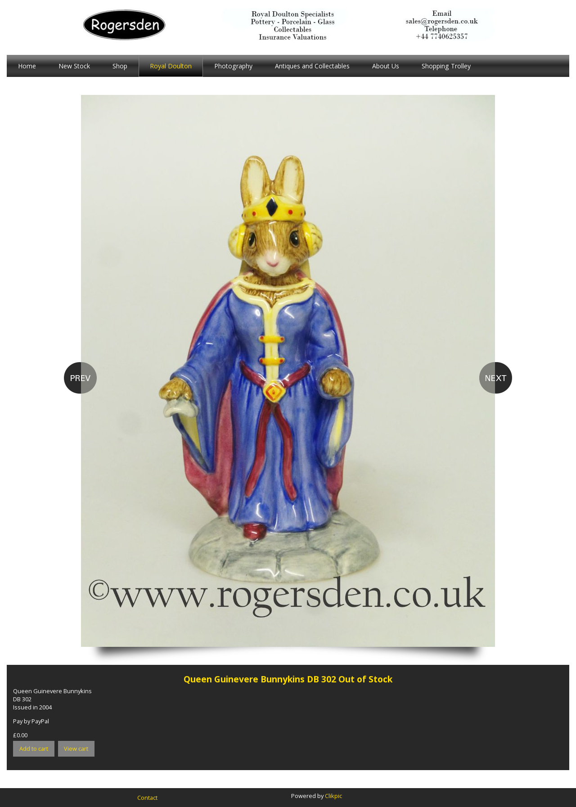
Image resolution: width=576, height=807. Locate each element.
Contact (147, 798)
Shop (119, 66)
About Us (385, 66)
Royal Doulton (171, 66)
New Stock (74, 66)
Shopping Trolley (446, 66)
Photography (233, 66)
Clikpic (333, 796)
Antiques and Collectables (312, 66)
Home (27, 66)
